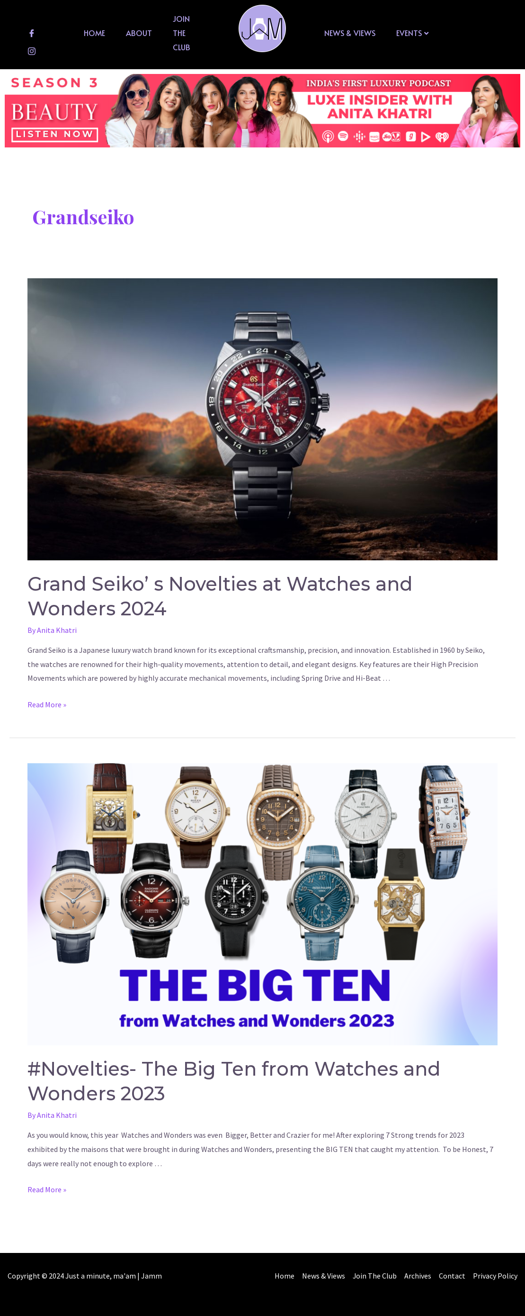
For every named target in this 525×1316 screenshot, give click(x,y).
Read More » (46, 704)
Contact (500, 1275)
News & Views (349, 32)
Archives (466, 1275)
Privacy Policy (495, 1289)
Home (94, 32)
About (139, 32)
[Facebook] (32, 33)
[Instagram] (32, 51)
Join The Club (181, 32)
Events (412, 32)
